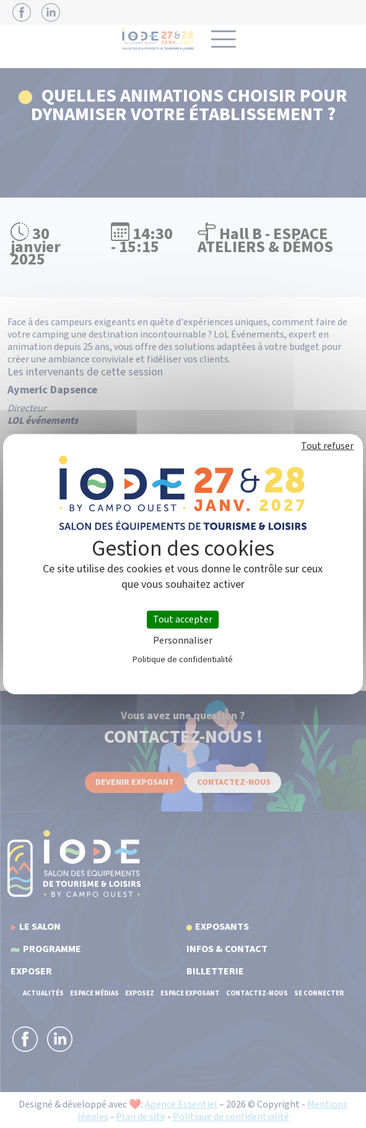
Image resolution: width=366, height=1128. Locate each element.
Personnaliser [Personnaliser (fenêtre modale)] (182, 641)
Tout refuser (327, 445)
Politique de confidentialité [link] (183, 660)
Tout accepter (182, 619)
